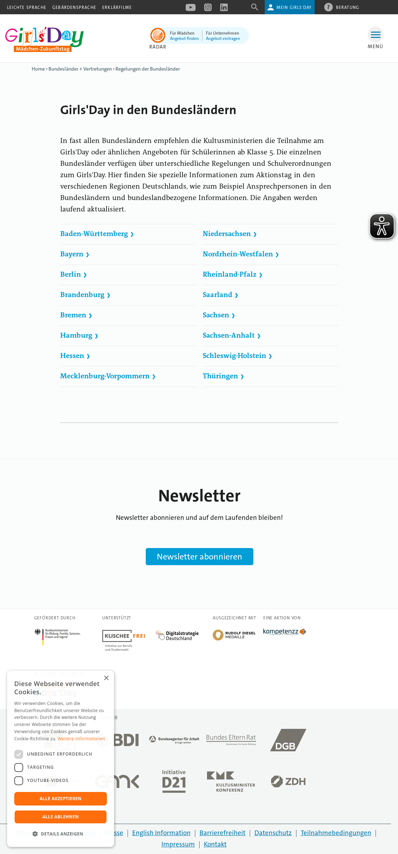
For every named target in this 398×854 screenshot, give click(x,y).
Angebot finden (184, 38)
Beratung (348, 7)
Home (38, 69)
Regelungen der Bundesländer (147, 69)
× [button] (106, 678)
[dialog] (60, 759)
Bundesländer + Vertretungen (80, 69)
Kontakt (215, 844)
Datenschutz (273, 832)
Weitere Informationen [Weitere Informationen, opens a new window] (81, 739)
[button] (60, 834)
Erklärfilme (117, 7)
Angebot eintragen (223, 38)
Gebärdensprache (74, 7)
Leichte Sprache (26, 7)
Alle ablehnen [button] (60, 817)
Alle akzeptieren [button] (61, 799)
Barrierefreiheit (222, 832)
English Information (161, 832)
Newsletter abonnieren (199, 556)
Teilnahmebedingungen (336, 832)
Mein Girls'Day (294, 7)
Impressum (178, 844)
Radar (158, 47)
